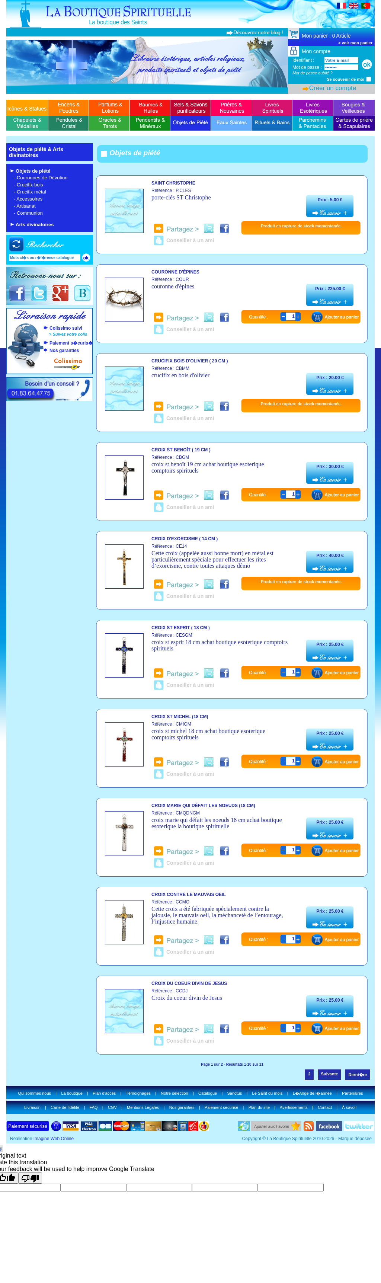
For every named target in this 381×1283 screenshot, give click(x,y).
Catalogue (207, 1093)
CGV (112, 1107)
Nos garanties (64, 350)
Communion (30, 213)
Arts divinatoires (35, 224)
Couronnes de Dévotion (42, 177)
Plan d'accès (104, 1093)
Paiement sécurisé (221, 1107)
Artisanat (25, 206)
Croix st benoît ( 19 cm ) (181, 449)
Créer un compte (332, 88)
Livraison (32, 1107)
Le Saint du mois (267, 1093)
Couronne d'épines (175, 272)
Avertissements (294, 1107)
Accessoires (29, 199)
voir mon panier (357, 43)
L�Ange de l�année (312, 1093)
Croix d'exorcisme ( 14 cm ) (184, 538)
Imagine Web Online (53, 1138)
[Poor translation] (30, 1178)
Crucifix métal (31, 192)
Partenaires (352, 1093)
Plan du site (259, 1107)
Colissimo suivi (65, 328)
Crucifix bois (30, 185)
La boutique (72, 1093)
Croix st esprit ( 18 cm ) (180, 627)
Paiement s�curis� (71, 343)
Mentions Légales (143, 1107)
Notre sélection (174, 1093)
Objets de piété (33, 171)
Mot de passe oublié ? (312, 73)
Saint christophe (173, 183)
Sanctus (234, 1093)
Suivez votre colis (69, 334)
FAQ (94, 1107)
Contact (325, 1107)
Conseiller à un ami (190, 240)
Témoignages (138, 1093)
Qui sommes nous (34, 1093)
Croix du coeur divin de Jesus (189, 983)
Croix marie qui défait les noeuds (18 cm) (203, 805)
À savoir (349, 1107)
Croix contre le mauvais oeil (188, 894)
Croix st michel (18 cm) (179, 716)
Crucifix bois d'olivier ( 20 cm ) (189, 361)
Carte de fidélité (65, 1107)
